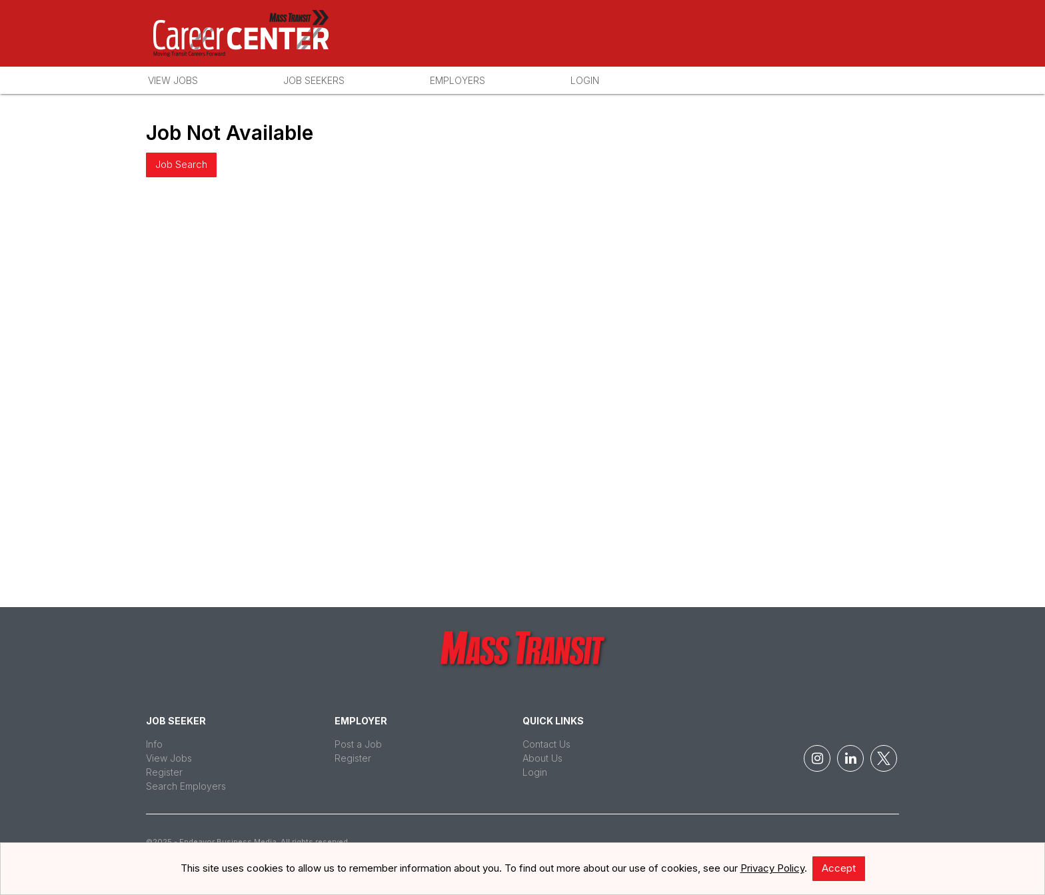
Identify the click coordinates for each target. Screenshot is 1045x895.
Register (164, 772)
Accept (839, 868)
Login (584, 80)
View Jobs (173, 80)
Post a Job (358, 744)
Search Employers (186, 786)
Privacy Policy (772, 868)
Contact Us (546, 744)
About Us (542, 758)
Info (154, 744)
